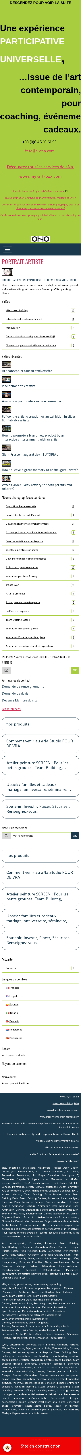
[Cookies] (7, 1448)
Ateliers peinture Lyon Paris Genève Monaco (40, 532)
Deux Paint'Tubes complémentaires (40, 559)
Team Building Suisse (40, 620)
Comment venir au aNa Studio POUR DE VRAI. (39, 744)
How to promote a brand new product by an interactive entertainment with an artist (33, 437)
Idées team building (40, 310)
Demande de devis (15, 693)
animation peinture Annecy (40, 576)
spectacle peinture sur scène (40, 550)
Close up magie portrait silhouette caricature (40, 345)
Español (12, 1004)
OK (75, 670)
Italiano (12, 1012)
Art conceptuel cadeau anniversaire (27, 371)
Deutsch (12, 1021)
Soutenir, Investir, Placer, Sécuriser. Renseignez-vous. (38, 809)
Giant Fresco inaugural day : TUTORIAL (30, 455)
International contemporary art (40, 319)
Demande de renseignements (23, 687)
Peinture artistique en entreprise (40, 541)
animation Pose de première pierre (40, 637)
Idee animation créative (18, 386)
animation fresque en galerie (40, 629)
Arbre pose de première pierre (40, 602)
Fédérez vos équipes (40, 611)
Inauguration (40, 328)
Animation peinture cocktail (40, 567)
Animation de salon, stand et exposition (40, 646)
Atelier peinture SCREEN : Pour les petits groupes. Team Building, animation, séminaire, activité (37, 765)
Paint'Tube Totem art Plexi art (40, 515)
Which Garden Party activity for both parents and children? (37, 487)
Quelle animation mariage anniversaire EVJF (40, 336)
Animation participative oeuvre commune (31, 401)
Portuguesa (14, 1038)
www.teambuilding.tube (66, 1103)
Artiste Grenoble (40, 594)
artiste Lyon (40, 585)
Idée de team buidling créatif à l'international (38, 191)
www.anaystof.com (68, 1161)
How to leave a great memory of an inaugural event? (40, 470)
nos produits (17, 724)
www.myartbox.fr (69, 1096)
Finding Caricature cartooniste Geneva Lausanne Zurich (39, 280)
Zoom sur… (40, 968)
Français (12, 987)
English (12, 996)
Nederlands (14, 1029)
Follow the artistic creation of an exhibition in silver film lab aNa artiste (38, 418)
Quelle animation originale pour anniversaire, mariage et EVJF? (40, 197)
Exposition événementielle (40, 506)
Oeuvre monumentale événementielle (40, 524)
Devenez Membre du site (19, 700)
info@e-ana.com (40, 150)
